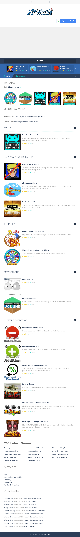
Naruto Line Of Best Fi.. (36, 448)
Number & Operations (15, 320)
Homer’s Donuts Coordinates (33, 231)
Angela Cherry (8, 498)
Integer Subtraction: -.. (11, 451)
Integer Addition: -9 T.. (35, 451)
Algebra (8, 127)
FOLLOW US (49, 2)
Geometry (9, 100)
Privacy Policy (33, 122)
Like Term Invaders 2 (30, 135)
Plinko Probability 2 (29, 183)
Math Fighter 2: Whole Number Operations (30, 116)
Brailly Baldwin (9, 507)
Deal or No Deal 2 (28, 202)
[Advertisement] (40, 42)
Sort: (5, 87)
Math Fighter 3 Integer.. (60, 457)
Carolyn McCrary (9, 511)
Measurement (11, 272)
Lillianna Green (9, 514)
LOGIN (31, 2)
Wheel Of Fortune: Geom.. (36, 457)
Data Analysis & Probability (18, 157)
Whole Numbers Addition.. (60, 454)
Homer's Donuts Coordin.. (12, 454)
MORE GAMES (75, 128)
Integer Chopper (28, 384)
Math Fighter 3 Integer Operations (35, 422)
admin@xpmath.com (21, 122)
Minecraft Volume (29, 298)
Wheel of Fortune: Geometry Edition (35, 250)
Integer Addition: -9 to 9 (31, 346)
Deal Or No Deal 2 (34, 460)
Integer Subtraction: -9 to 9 (32, 328)
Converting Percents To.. (60, 451)
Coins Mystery (19, 76)
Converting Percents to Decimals (34, 365)
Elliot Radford (8, 526)
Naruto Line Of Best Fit (31, 164)
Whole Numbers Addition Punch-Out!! (36, 403)
